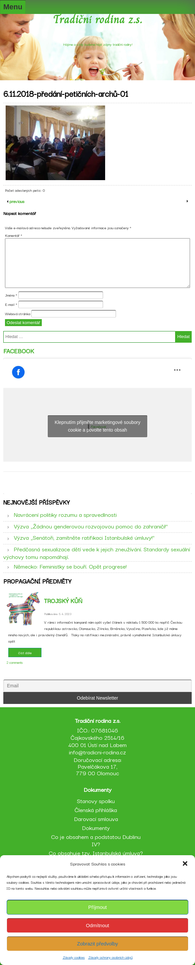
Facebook (18, 350)
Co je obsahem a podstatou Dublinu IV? (96, 840)
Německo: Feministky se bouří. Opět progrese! (70, 566)
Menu (12, 7)
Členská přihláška (96, 809)
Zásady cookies (74, 957)
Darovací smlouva (96, 818)
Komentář (13, 235)
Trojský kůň (63, 600)
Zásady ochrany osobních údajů (110, 957)
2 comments (15, 662)
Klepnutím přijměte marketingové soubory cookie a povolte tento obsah (97, 426)
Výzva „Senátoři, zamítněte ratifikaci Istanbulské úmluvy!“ (84, 537)
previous (16, 201)
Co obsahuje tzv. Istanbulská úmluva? (96, 852)
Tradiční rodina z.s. (97, 19)
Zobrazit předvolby (97, 943)
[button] (185, 863)
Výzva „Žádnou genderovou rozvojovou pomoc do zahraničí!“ (91, 525)
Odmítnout (97, 925)
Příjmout (97, 907)
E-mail (11, 304)
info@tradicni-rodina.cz (97, 751)
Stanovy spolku (96, 800)
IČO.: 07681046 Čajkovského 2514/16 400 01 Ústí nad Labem (97, 737)
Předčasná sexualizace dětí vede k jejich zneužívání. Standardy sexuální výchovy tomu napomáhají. (96, 552)
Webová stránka (17, 313)
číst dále (25, 652)
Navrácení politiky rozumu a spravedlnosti (65, 514)
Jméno (11, 295)
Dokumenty (96, 827)
